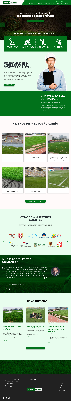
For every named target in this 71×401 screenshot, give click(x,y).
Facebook (3, 398)
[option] (35, 22)
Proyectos (56, 3)
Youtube (9, 398)
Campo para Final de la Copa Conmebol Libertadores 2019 (35, 327)
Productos (48, 3)
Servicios (39, 3)
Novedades (64, 3)
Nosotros (32, 3)
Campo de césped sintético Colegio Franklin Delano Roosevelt (12, 328)
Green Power (10, 2)
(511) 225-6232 (10, 383)
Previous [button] (2, 25)
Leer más (9, 84)
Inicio (58, 1)
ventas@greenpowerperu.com (14, 386)
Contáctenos (64, 1)
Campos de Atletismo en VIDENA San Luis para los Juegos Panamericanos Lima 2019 (57, 329)
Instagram (6, 398)
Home (60, 380)
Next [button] (68, 25)
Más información (35, 21)
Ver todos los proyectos (35, 201)
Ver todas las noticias (35, 348)
